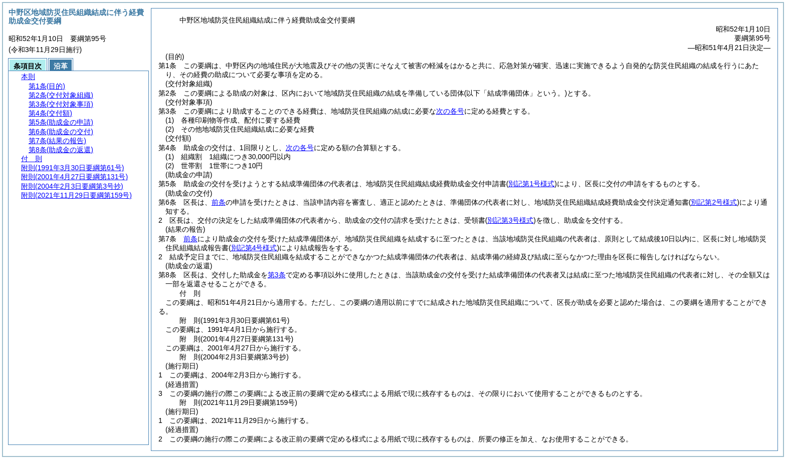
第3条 (277, 275)
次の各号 (450, 111)
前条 (219, 202)
